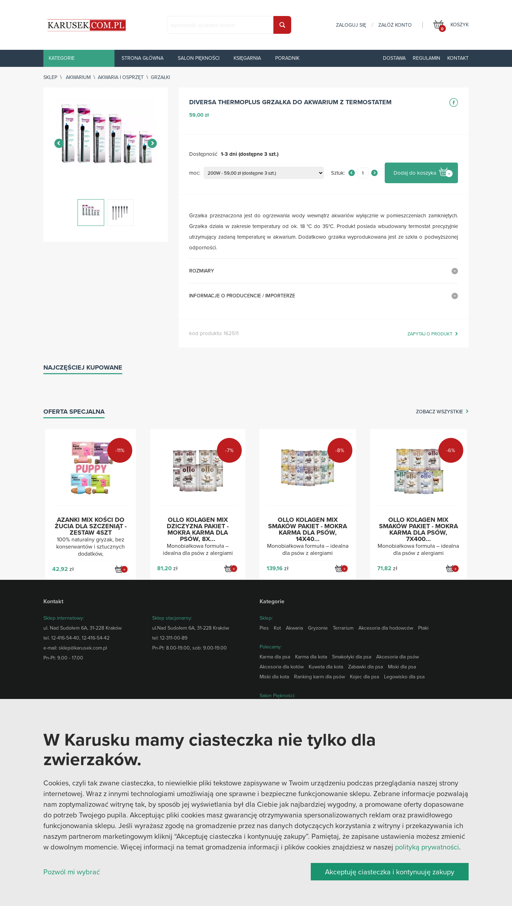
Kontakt (458, 58)
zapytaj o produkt (429, 334)
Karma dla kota (311, 656)
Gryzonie (318, 627)
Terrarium (343, 627)
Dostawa (394, 58)
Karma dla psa (275, 656)
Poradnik (287, 58)
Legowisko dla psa (404, 676)
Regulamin (426, 58)
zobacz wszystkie (439, 412)
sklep (50, 77)
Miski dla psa (402, 666)
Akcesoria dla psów (397, 656)
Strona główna (143, 58)
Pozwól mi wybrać (71, 871)
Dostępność (203, 154)
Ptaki (423, 627)
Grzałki (160, 77)
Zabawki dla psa (365, 666)
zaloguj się (351, 24)
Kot (277, 627)
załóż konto (395, 24)
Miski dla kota (274, 676)
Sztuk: (338, 173)
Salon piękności (198, 58)
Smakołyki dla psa (351, 656)
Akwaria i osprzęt (121, 77)
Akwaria (294, 627)
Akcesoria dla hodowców (385, 627)
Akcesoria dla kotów (282, 666)
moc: (194, 173)
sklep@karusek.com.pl (83, 647)
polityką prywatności (427, 847)
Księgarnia (247, 58)
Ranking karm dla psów (319, 676)
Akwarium (78, 77)
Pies (264, 627)
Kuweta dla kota (326, 666)
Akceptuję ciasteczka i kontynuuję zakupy (389, 872)
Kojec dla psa (364, 676)
